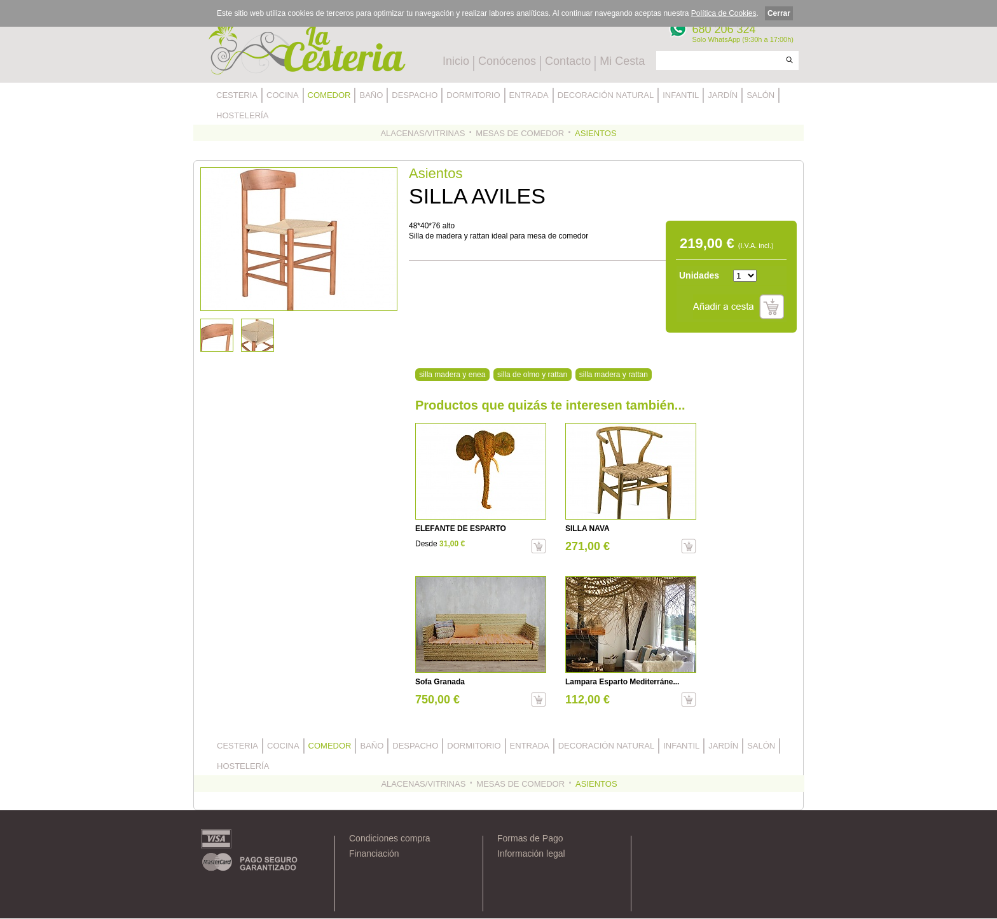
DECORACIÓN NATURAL (606, 95)
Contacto (568, 61)
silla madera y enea (452, 374)
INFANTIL (681, 95)
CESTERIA (237, 95)
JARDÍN (723, 95)
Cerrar (778, 13)
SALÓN (760, 95)
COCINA (282, 95)
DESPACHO (414, 95)
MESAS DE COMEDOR (520, 133)
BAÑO (371, 95)
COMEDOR (329, 95)
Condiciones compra (389, 838)
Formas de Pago (530, 838)
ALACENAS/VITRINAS (422, 133)
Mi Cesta (622, 61)
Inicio (456, 61)
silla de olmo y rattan (532, 374)
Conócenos (507, 61)
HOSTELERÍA (242, 115)
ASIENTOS (596, 133)
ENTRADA (529, 95)
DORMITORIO (473, 95)
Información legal (531, 853)
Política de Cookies (724, 13)
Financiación (374, 853)
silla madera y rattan (613, 374)
